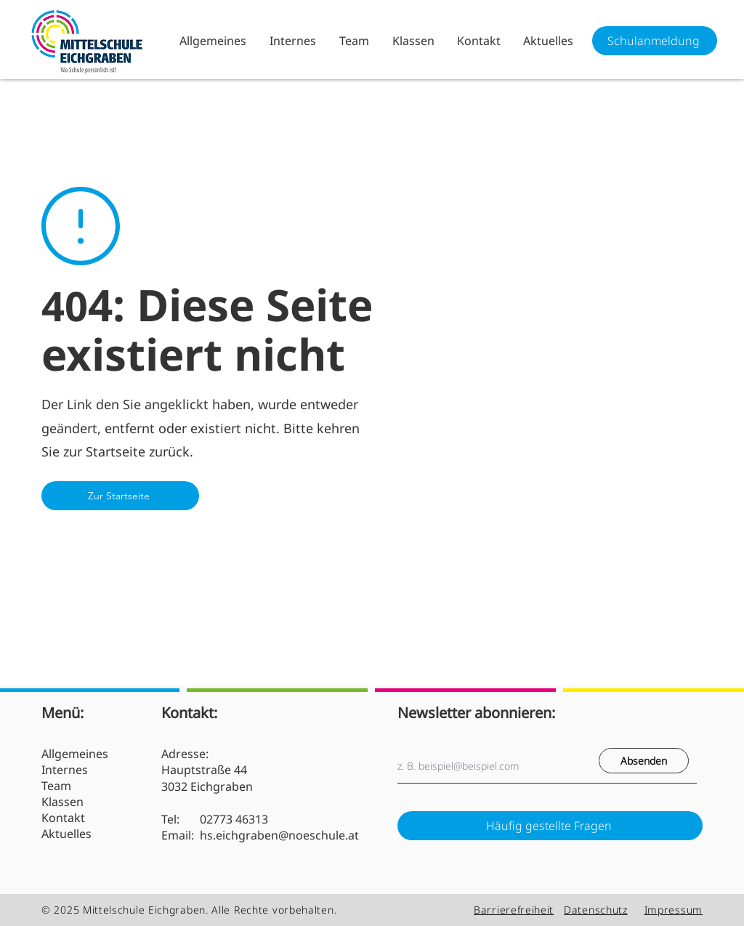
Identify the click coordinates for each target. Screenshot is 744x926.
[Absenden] (644, 760)
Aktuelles (66, 834)
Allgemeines (74, 754)
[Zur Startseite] (120, 495)
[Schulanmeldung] (654, 40)
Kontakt (63, 818)
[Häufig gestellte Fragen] (550, 825)
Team (56, 786)
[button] (292, 41)
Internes (64, 770)
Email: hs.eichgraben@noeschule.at (260, 835)
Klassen (62, 802)
